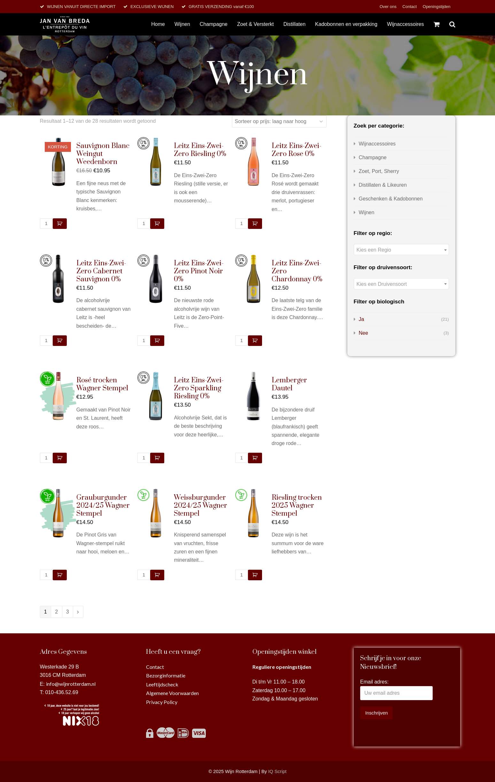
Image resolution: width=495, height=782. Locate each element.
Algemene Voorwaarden (172, 693)
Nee (363, 333)
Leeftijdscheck (162, 684)
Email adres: (374, 681)
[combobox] (401, 249)
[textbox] (401, 249)
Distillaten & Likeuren (383, 185)
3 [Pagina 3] (67, 611)
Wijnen (367, 212)
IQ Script (277, 771)
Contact (410, 6)
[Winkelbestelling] (279, 121)
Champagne (373, 157)
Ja (361, 319)
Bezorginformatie (165, 675)
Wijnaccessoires (377, 143)
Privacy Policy (161, 702)
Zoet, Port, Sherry (379, 171)
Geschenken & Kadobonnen (391, 198)
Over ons (389, 6)
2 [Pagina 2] (56, 611)
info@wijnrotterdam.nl (71, 684)
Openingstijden (437, 6)
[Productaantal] (46, 223)
